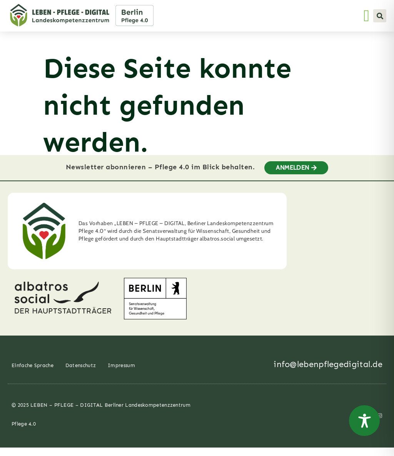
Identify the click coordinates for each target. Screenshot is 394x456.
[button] (379, 15)
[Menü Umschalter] (366, 16)
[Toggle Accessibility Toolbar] (364, 420)
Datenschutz (80, 374)
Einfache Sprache (32, 374)
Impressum (121, 374)
